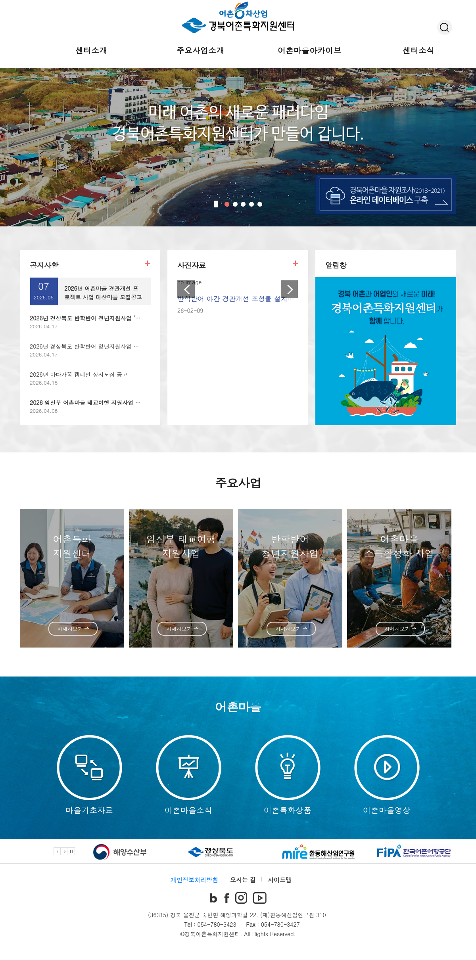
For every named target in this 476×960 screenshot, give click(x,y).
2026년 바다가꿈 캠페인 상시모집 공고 (79, 374)
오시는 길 (243, 880)
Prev (186, 289)
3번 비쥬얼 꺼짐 (243, 204)
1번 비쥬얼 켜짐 (227, 204)
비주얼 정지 (216, 204)
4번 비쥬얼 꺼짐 (251, 204)
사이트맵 (280, 880)
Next (289, 289)
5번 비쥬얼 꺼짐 (259, 204)
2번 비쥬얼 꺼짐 (235, 204)
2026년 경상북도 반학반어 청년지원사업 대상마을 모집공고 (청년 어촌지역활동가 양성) (140, 346)
